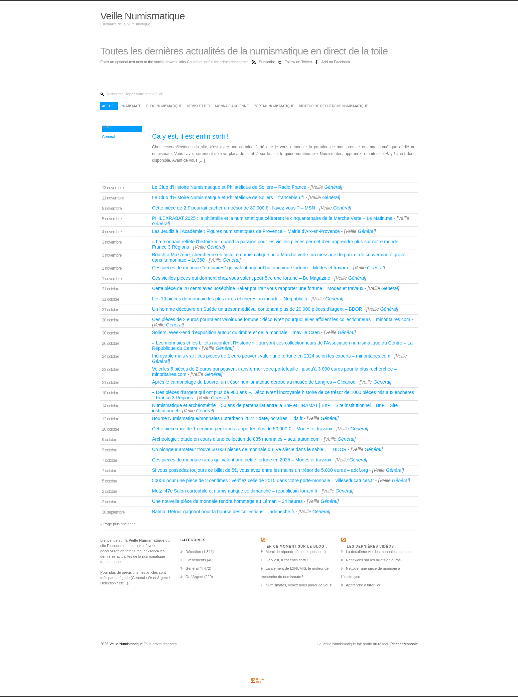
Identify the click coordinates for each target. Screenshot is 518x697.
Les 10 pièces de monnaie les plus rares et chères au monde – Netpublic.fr (230, 298)
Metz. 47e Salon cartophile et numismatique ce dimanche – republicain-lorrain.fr (235, 491)
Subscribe (267, 62)
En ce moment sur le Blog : (297, 546)
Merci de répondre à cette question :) (296, 552)
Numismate (131, 106)
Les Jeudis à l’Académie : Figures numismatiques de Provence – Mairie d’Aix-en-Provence (246, 231)
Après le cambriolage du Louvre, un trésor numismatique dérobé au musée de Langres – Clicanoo (254, 382)
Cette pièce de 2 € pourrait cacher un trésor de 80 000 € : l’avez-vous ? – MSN (234, 208)
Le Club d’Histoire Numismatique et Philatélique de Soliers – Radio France (229, 187)
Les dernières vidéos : (372, 546)
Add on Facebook (335, 62)
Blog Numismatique (164, 106)
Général (108, 137)
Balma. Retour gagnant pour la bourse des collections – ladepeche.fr (224, 511)
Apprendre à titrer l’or (363, 585)
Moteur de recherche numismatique (333, 106)
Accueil (109, 106)
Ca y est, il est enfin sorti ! (190, 136)
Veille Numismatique (142, 15)
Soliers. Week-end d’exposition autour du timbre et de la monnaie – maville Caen (236, 332)
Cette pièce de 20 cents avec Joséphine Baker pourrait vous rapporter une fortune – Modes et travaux (258, 288)
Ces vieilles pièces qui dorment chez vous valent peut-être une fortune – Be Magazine (242, 278)
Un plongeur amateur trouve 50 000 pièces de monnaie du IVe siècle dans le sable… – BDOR (250, 449)
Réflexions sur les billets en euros (373, 560)
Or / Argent (194, 577)
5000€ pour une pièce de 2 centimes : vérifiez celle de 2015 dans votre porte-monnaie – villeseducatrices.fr (263, 480)
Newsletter (198, 106)
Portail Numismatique (274, 106)
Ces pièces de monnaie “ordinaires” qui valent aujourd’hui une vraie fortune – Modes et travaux (251, 267)
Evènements (195, 560)
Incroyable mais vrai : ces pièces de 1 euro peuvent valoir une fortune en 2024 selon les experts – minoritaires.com (272, 356)
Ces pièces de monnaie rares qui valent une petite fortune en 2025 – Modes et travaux (242, 459)
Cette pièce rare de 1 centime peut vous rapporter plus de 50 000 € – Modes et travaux (243, 428)
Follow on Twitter (299, 62)
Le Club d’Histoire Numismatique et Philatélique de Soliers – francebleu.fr (228, 197)
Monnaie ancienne (232, 106)
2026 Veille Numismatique (122, 644)
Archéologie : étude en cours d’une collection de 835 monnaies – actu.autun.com (236, 439)
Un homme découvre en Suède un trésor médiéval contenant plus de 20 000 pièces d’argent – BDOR (258, 309)
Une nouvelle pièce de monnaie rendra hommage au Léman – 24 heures (228, 501)
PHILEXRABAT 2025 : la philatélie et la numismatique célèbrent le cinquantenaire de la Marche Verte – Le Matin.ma (273, 218)
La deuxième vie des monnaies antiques (378, 552)
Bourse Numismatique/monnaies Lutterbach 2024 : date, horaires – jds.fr (228, 418)
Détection (193, 552)
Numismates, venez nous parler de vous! (299, 585)
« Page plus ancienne (118, 524)
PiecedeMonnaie (404, 644)
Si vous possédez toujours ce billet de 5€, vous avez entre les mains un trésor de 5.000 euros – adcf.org (260, 470)
